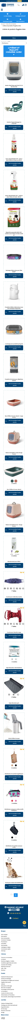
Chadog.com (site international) (9, 1005)
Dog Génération (5, 1007)
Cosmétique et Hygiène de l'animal (10, 980)
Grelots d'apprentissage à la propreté (14, 122)
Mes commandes (5, 938)
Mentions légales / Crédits (7, 961)
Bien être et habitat (11, 24)
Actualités (3, 943)
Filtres (14, 38)
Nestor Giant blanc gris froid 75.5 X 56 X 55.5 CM (14, 86)
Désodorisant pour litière (14, 561)
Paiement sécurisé (5, 966)
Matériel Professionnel (7, 977)
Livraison (3, 959)
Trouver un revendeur (6, 957)
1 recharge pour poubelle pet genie (14, 344)
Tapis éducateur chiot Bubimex (14, 667)
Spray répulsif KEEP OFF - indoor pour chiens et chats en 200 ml (14, 159)
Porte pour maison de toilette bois (14, 882)
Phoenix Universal (5, 1010)
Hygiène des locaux (6, 982)
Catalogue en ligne (5, 947)
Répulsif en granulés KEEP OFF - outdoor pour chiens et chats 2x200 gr (14, 234)
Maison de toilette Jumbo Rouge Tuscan (14, 453)
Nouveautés (4, 945)
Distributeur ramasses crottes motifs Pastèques (14, 809)
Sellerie (3, 984)
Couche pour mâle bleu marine (14, 597)
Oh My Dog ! (4, 1008)
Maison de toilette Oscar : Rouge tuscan (14, 525)
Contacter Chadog (5, 940)
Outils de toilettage (6, 978)
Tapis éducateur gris (14, 703)
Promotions (4, 941)
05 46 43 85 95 (15, 913)
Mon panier (4, 936)
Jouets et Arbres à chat (7, 993)
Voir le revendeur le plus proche (13, 90)
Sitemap (3, 951)
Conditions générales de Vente (9, 963)
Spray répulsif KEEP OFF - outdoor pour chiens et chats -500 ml (14, 196)
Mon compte (4, 934)
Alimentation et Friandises (7, 995)
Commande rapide (5, 949)
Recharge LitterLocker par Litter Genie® (14, 271)
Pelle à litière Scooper (14, 738)
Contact (15, 918)
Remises (3, 970)
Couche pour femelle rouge (14, 632)
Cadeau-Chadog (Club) (6, 1003)
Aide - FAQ (3, 968)
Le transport (4, 991)
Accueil (3, 24)
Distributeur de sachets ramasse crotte (14, 846)
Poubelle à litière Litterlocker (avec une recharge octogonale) (14, 307)
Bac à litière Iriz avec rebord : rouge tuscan (14, 416)
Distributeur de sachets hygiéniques (14, 773)
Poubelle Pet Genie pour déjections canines (14, 379)
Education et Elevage (6, 986)
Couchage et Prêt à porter (7, 989)
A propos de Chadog (6, 964)
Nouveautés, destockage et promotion (11, 996)
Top (24, 924)
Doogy (2, 1012)
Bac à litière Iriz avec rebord (14, 489)
